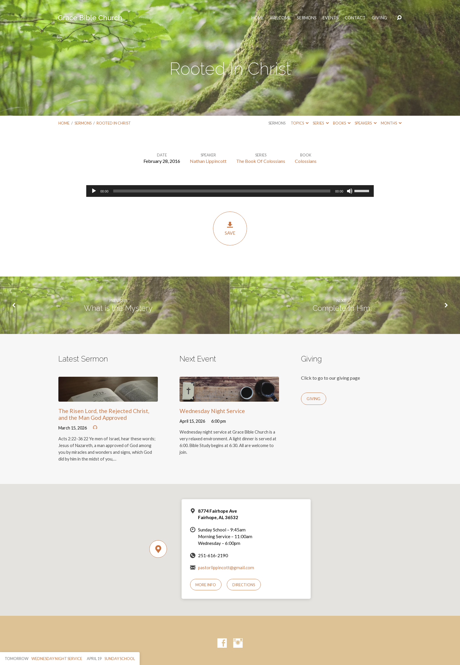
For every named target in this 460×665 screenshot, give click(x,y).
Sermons (307, 18)
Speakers (365, 123)
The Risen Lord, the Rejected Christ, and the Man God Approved (103, 414)
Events (331, 18)
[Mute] (350, 191)
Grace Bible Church (90, 17)
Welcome (280, 18)
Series (321, 123)
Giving (379, 18)
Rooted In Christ (114, 123)
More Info (205, 584)
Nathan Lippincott (208, 161)
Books (342, 123)
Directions (243, 584)
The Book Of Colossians (260, 161)
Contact (355, 18)
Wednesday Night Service (212, 410)
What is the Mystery (118, 308)
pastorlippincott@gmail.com (226, 567)
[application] (230, 191)
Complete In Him (341, 308)
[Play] (94, 191)
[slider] (222, 191)
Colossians (306, 161)
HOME (257, 18)
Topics (300, 123)
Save (230, 228)
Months (391, 123)
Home (64, 123)
